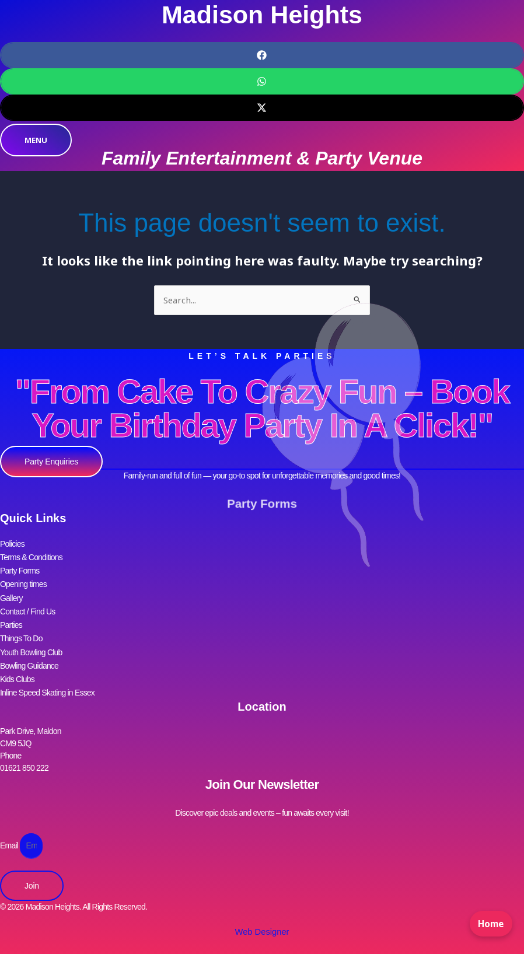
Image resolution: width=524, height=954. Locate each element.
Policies (12, 542)
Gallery (11, 591)
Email (10, 829)
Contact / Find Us (27, 604)
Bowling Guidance (29, 653)
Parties (11, 616)
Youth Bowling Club (31, 640)
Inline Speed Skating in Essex (47, 677)
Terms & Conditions (31, 555)
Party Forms (262, 504)
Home (489, 928)
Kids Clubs (17, 665)
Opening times (23, 579)
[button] (262, 55)
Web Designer (262, 916)
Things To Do (21, 628)
